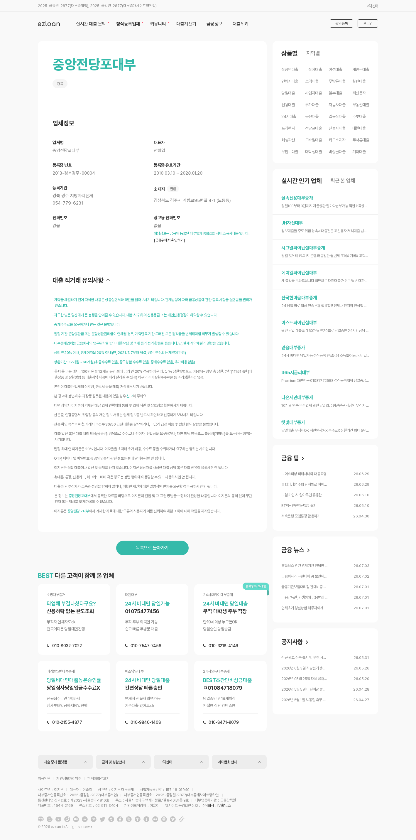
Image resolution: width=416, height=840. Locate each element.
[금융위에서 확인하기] (169, 240)
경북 (60, 84)
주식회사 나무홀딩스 (216, 805)
